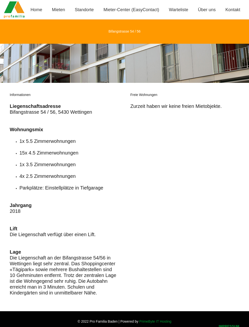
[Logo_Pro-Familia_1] (14, 9)
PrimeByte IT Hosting (155, 321)
